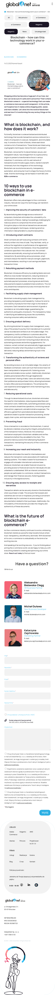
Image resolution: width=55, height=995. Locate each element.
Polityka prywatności (16, 870)
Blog (11, 862)
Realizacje (23, 855)
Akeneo (12, 841)
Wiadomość (27, 738)
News (25, 31)
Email (27, 683)
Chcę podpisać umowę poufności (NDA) (19, 715)
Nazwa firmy (27, 706)
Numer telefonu (27, 694)
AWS (31, 832)
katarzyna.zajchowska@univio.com (37, 641)
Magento (39, 25)
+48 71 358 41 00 (10, 935)
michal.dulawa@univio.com (34, 614)
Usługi (11, 855)
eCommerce (22, 57)
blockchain (9, 57)
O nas (22, 862)
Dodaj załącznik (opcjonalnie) (20, 720)
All (9, 18)
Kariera (32, 855)
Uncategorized (40, 31)
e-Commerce (41, 18)
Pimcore (22, 841)
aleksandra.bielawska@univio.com (37, 593)
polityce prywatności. (11, 765)
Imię (27, 659)
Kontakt (32, 862)
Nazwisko (27, 671)
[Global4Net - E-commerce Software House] (23, 4)
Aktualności (22, 18)
